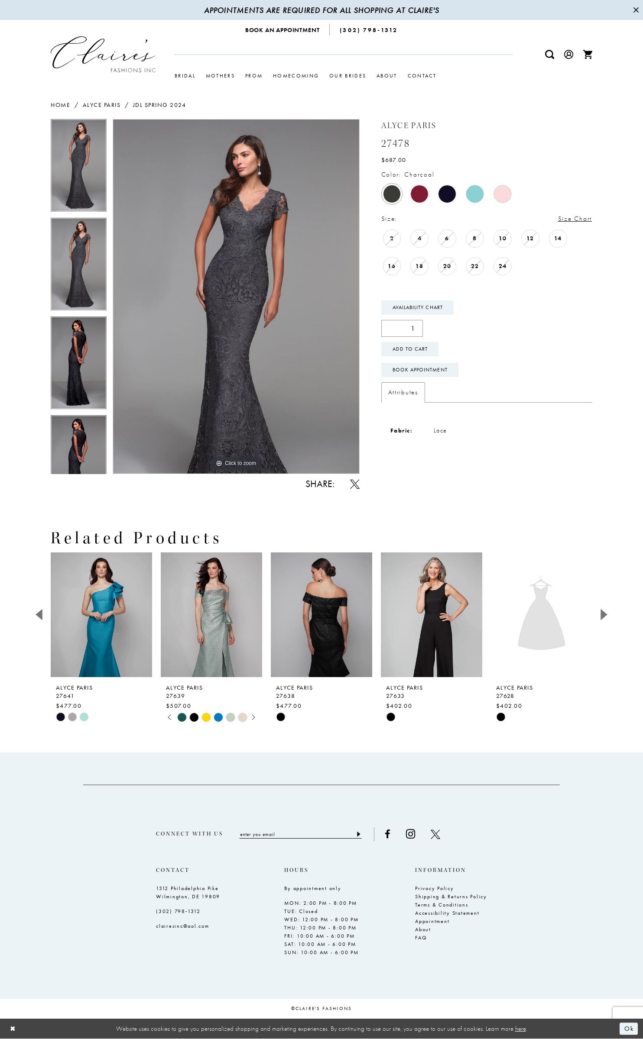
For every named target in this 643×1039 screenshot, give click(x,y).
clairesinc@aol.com (182, 926)
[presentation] (101, 614)
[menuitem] (282, 29)
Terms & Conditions (441, 904)
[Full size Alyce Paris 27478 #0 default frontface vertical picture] (236, 296)
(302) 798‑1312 (178, 911)
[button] (568, 54)
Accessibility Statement (447, 913)
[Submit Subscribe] (358, 834)
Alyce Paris (102, 105)
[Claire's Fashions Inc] (103, 54)
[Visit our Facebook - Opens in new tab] (387, 834)
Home (60, 105)
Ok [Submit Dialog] (628, 1028)
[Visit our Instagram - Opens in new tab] (410, 834)
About (423, 929)
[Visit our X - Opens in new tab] (435, 834)
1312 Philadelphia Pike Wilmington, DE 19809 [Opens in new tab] (188, 892)
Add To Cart (410, 348)
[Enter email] (300, 834)
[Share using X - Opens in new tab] (355, 484)
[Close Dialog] (13, 1028)
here (520, 1028)
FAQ (421, 937)
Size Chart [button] (575, 218)
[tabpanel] (79, 168)
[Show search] (549, 54)
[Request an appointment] (282, 29)
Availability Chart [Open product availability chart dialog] (418, 307)
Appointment (432, 921)
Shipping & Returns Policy (451, 896)
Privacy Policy (434, 888)
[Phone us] (369, 29)
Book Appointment (420, 369)
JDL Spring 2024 (159, 105)
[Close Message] (635, 10)
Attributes (403, 392)
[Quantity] (402, 328)
